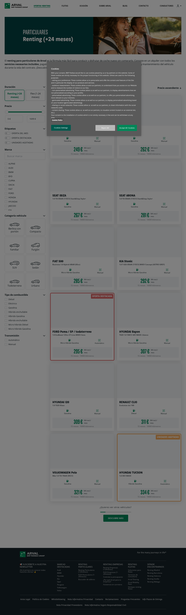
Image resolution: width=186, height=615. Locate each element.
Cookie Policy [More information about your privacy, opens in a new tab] (57, 120)
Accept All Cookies (127, 128)
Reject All (105, 128)
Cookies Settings (61, 128)
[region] (94, 99)
